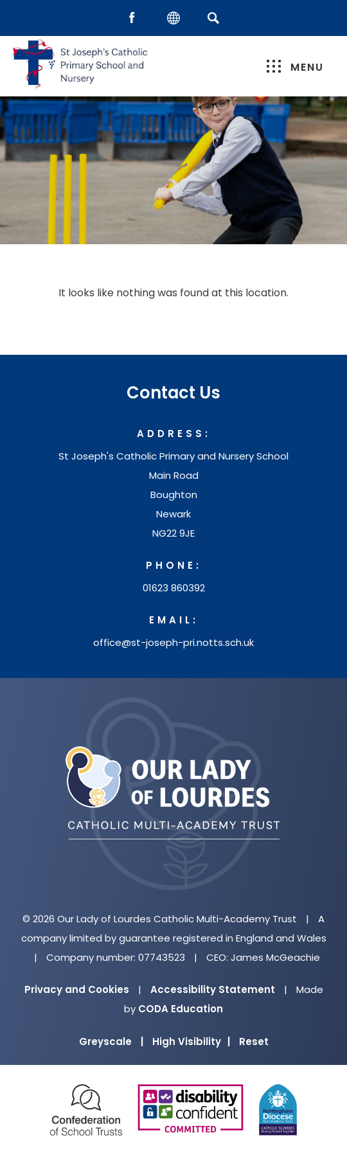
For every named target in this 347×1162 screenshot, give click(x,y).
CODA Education (180, 1008)
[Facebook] (135, 18)
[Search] (213, 17)
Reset (254, 1041)
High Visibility (191, 1041)
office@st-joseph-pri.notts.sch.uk (173, 642)
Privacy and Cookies (76, 989)
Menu (295, 67)
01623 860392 (174, 587)
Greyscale (111, 1041)
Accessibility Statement (212, 989)
